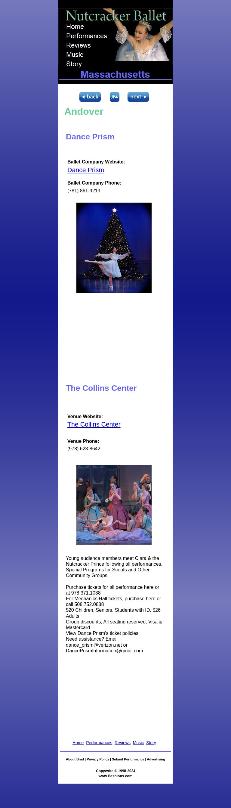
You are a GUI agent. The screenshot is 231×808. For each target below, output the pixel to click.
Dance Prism (85, 170)
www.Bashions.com (116, 776)
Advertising (156, 759)
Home (78, 742)
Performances (99, 742)
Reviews (123, 742)
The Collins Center (94, 424)
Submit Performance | (129, 759)
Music (138, 742)
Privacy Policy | (99, 759)
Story (151, 742)
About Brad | (76, 759)
